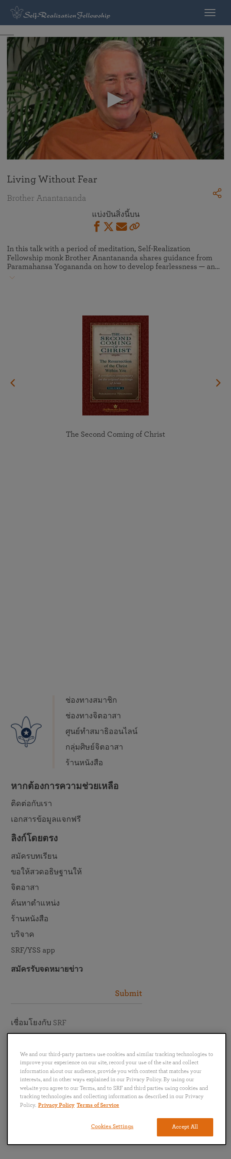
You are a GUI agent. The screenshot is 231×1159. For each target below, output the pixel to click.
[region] (116, 1089)
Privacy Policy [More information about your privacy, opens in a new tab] (56, 1105)
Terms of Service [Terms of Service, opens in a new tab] (98, 1105)
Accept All (185, 1127)
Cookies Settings (112, 1126)
